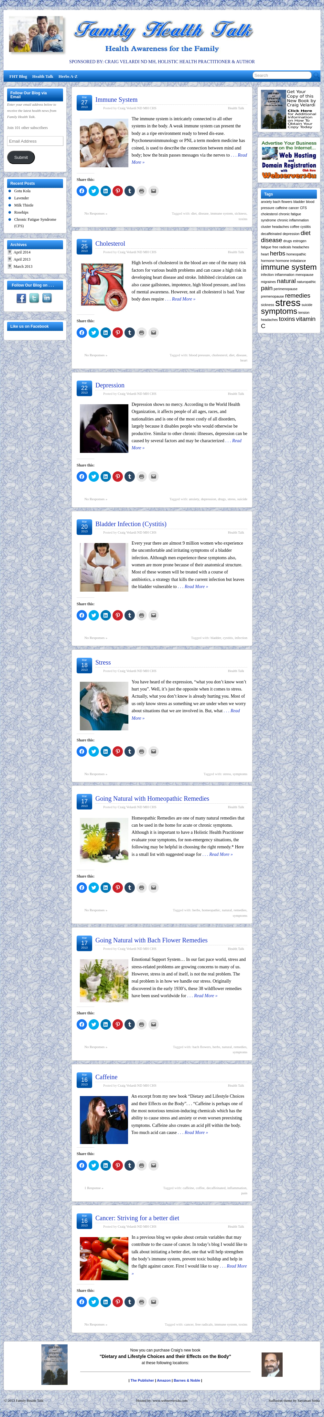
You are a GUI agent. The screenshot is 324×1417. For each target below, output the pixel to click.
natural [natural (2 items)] (286, 280)
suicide (242, 499)
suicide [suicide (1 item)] (307, 305)
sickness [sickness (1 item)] (267, 305)
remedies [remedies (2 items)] (297, 295)
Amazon (164, 1380)
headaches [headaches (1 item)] (300, 247)
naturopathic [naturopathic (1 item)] (306, 282)
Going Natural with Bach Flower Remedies (151, 940)
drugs (222, 499)
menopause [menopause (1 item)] (305, 275)
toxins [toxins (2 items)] (287, 318)
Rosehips (21, 212)
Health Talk (42, 76)
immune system (222, 213)
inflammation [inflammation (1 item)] (284, 275)
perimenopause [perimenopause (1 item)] (285, 289)
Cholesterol (110, 243)
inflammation (236, 1188)
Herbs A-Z (68, 76)
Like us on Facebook (29, 326)
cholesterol (219, 355)
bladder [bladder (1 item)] (299, 202)
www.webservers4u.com (170, 1400)
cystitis (228, 638)
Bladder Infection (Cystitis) (131, 523)
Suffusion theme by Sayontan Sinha (294, 1400)
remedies (240, 910)
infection (241, 638)
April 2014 (22, 252)
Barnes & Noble (187, 1380)
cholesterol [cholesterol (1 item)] (269, 214)
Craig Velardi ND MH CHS (137, 108)
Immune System (116, 99)
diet (194, 213)
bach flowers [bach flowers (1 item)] (282, 202)
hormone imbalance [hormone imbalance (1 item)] (290, 261)
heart (243, 360)
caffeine (188, 1188)
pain (244, 1193)
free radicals (204, 1324)
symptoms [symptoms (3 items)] (279, 311)
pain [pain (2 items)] (267, 288)
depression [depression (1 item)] (291, 234)
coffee (200, 1188)
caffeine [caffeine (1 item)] (281, 208)
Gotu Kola (22, 191)
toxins (243, 219)
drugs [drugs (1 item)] (287, 241)
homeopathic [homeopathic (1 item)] (296, 254)
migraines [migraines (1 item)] (268, 282)
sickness (241, 213)
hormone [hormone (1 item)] (268, 261)
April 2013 (22, 259)
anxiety (194, 499)
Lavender (21, 198)
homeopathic (211, 910)
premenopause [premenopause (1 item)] (272, 296)
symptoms (240, 774)
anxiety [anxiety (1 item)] (266, 202)
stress (231, 499)
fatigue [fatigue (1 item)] (266, 247)
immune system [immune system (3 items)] (289, 267)
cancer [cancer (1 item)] (293, 208)
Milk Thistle (23, 205)
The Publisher (142, 1380)
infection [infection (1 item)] (267, 275)
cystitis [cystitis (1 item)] (305, 227)
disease (203, 213)
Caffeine (106, 1076)
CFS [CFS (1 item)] (303, 208)
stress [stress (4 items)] (287, 302)
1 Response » (93, 1188)
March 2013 (23, 266)
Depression (109, 385)
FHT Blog (18, 76)
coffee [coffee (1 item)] (294, 227)
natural (227, 910)
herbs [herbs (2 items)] (278, 253)
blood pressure (199, 355)
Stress (103, 662)
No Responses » (95, 213)
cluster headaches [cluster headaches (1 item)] (275, 227)
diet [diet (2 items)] (306, 233)
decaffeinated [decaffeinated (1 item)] (271, 234)
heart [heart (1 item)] (265, 254)
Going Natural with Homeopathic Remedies (152, 798)
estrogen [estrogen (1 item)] (299, 241)
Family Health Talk (29, 1400)
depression (208, 499)
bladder (216, 638)
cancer (188, 1324)
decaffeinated (215, 1188)
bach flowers (201, 1047)
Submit (21, 157)
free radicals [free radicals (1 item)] (281, 247)
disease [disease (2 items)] (271, 240)
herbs (196, 910)
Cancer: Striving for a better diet (137, 1218)
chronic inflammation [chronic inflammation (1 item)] (293, 220)
